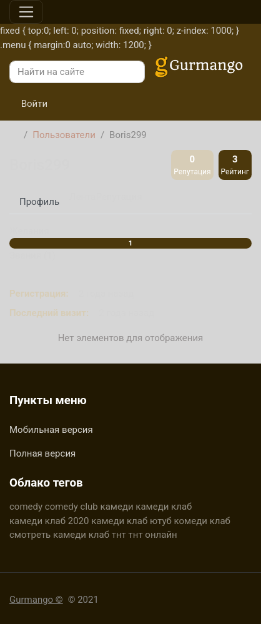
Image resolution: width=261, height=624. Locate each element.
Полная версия (42, 453)
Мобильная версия (51, 429)
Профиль (39, 201)
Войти (28, 103)
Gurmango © (36, 599)
